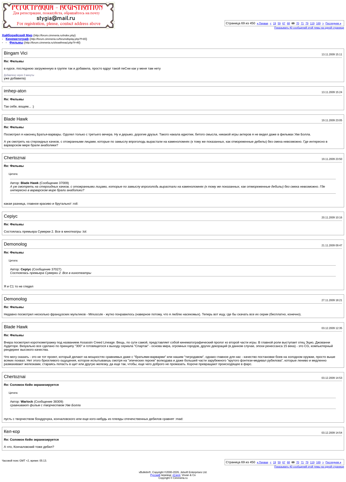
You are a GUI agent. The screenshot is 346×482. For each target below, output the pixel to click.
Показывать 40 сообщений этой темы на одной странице (309, 27)
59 (279, 23)
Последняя (333, 23)
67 (283, 23)
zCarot (176, 475)
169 (318, 23)
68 (288, 23)
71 (302, 23)
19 (274, 23)
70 (297, 23)
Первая (262, 23)
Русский (155, 475)
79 (306, 23)
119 (312, 23)
